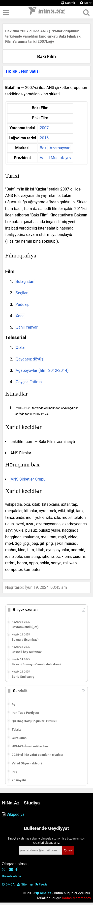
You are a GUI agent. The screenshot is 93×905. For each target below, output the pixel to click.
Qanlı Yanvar (27, 327)
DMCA (8, 884)
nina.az (43, 893)
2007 (44, 128)
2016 (44, 138)
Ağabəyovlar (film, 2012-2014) (42, 370)
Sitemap (25, 884)
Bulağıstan (25, 281)
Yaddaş (22, 304)
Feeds (41, 884)
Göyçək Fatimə (29, 381)
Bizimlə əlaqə (11, 876)
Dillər (86, 3)
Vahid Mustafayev (55, 157)
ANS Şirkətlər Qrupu (28, 479)
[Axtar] (86, 12)
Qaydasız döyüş (29, 359)
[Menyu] (6, 12)
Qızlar (21, 347)
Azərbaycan (60, 148)
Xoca (20, 316)
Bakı (43, 148)
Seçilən (22, 293)
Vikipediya (15, 814)
